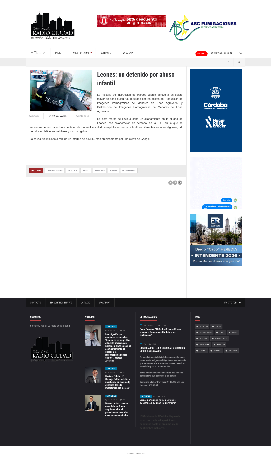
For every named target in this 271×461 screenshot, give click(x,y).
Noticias (100, 170)
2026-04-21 (111, 400)
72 (122, 330)
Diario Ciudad (55, 170)
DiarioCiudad (206, 332)
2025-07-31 (150, 325)
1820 (161, 396)
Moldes (72, 170)
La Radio (85, 302)
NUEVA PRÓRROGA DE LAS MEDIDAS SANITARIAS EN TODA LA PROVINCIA (158, 402)
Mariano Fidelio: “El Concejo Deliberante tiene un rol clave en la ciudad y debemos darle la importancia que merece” (117, 382)
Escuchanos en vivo (61, 302)
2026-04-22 (111, 330)
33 (122, 372)
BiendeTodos (221, 338)
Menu (38, 53)
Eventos (221, 344)
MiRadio (217, 350)
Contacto (35, 302)
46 (122, 400)
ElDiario (204, 338)
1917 (152, 344)
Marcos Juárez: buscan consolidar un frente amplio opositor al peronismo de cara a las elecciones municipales (116, 409)
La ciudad (111, 327)
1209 (162, 325)
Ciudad (203, 350)
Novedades (129, 170)
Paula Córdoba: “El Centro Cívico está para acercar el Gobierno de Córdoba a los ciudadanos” (160, 332)
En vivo (202, 53)
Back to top (232, 302)
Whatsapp (104, 302)
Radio (85, 170)
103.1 (222, 332)
